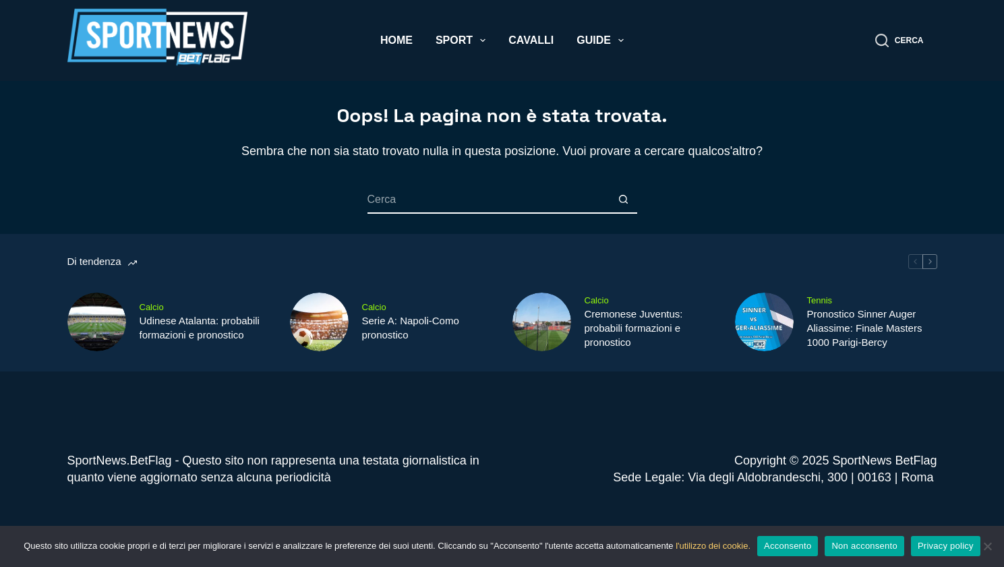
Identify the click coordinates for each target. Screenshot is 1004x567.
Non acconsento (864, 546)
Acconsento (787, 546)
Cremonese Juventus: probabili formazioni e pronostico (634, 328)
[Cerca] (899, 40)
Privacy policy (946, 546)
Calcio (152, 307)
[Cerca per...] (488, 200)
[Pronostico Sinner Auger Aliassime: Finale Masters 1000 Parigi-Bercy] (764, 322)
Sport (463, 40)
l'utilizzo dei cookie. (713, 546)
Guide (603, 40)
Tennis (820, 300)
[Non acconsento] (987, 546)
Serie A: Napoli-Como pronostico (410, 327)
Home (396, 40)
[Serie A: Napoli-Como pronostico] (319, 322)
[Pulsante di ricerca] (623, 200)
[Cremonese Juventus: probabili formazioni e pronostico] (541, 322)
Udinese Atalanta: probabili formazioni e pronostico (200, 327)
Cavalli (531, 40)
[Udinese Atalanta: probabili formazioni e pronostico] (96, 322)
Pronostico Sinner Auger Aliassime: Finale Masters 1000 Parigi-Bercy (864, 328)
